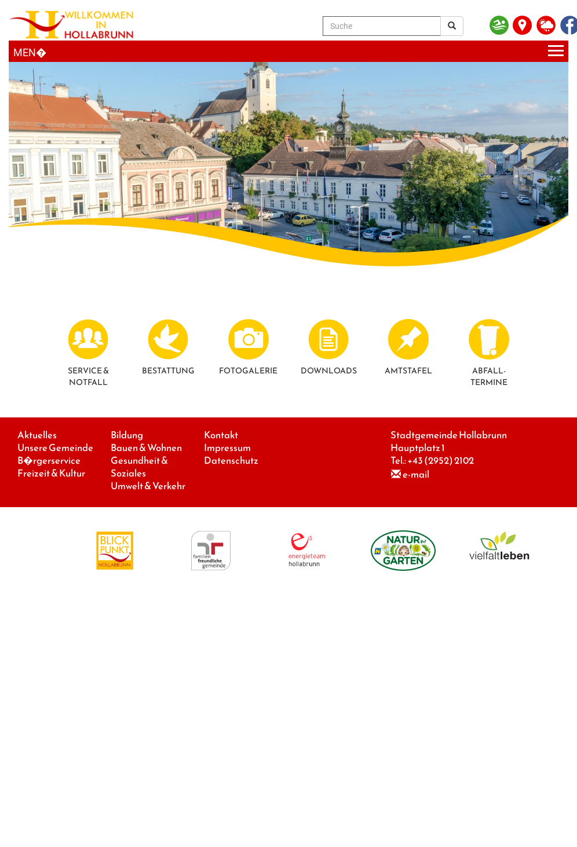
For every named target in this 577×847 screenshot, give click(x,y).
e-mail (416, 474)
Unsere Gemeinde (55, 448)
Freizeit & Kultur (51, 473)
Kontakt (221, 435)
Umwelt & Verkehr (148, 486)
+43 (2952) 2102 (440, 460)
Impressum (227, 448)
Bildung (127, 435)
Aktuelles (37, 435)
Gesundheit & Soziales (139, 467)
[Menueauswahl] (288, 51)
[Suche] (382, 26)
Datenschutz (231, 460)
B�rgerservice (49, 460)
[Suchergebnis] (451, 26)
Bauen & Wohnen (146, 448)
